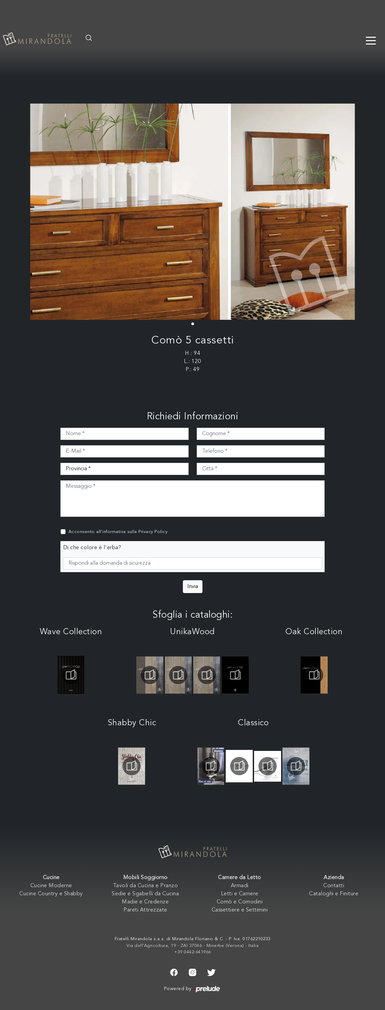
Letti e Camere (239, 894)
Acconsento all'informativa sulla (118, 532)
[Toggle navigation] (371, 40)
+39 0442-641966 (192, 952)
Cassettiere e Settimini (240, 910)
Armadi (240, 886)
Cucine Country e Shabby (51, 894)
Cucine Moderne (51, 886)
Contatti (333, 886)
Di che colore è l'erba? (92, 548)
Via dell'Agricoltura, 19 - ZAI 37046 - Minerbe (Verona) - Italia (192, 946)
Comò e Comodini (240, 902)
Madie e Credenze (145, 902)
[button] (192, 323)
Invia (192, 586)
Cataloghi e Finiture (333, 894)
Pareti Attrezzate (145, 910)
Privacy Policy (152, 532)
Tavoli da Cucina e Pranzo (145, 886)
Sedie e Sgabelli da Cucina (145, 894)
